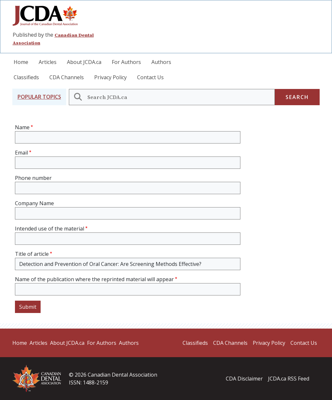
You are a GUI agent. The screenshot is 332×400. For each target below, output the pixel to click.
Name (22, 127)
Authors (161, 62)
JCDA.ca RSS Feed (288, 378)
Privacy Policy (110, 77)
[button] (39, 97)
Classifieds (26, 77)
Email (21, 152)
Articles (48, 62)
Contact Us (150, 77)
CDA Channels (66, 77)
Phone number (33, 177)
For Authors (126, 62)
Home (21, 62)
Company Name (34, 203)
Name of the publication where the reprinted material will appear (94, 279)
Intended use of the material (49, 228)
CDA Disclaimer (244, 378)
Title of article (32, 253)
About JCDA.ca (84, 62)
